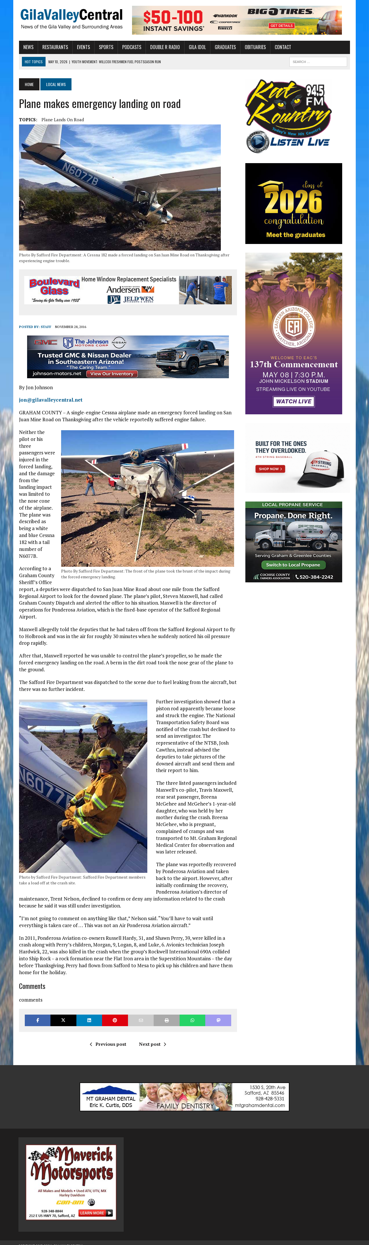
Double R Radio (164, 47)
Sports (105, 47)
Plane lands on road (62, 119)
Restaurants (54, 47)
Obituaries (254, 47)
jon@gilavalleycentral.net (50, 400)
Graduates (224, 47)
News (28, 47)
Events (82, 47)
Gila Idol (196, 47)
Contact (282, 47)
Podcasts (131, 47)
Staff (45, 327)
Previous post (108, 1037)
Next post (152, 1037)
